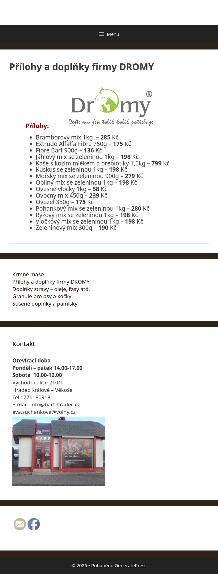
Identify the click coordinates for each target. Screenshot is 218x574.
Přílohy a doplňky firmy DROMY (51, 281)
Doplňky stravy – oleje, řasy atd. (51, 289)
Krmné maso (28, 274)
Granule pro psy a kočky (41, 296)
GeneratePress (131, 565)
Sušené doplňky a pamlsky (44, 303)
